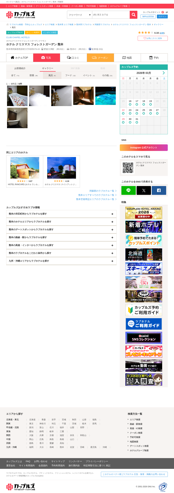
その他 (107, 75)
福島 (94, 419)
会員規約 (43, 465)
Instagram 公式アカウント (143, 147)
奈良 (72, 435)
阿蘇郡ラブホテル (102, 24)
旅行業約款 (74, 465)
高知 (62, 443)
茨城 (74, 423)
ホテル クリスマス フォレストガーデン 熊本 (132, 24)
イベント (89, 75)
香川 (42, 443)
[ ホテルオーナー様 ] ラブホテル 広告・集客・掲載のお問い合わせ (134, 474)
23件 (162, 33)
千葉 (64, 423)
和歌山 (83, 435)
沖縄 (105, 447)
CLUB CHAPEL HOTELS (17, 37)
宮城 (64, 419)
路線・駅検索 (26, 6)
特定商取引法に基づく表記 (96, 465)
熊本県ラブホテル (84, 24)
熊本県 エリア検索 (65, 24)
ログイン (162, 16)
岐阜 (52, 431)
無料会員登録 (148, 16)
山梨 (72, 427)
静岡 (42, 431)
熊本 (62, 447)
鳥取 (52, 439)
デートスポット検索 (44, 6)
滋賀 (62, 435)
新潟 (31, 427)
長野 (82, 427)
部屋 (34, 75)
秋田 (74, 419)
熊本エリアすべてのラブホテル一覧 (96, 195)
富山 (42, 427)
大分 (42, 447)
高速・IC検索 (62, 6)
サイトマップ (58, 461)
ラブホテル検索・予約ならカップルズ (25, 24)
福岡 (31, 447)
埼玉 (54, 423)
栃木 (84, 423)
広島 (42, 439)
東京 (31, 423)
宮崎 (82, 447)
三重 (62, 431)
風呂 (52, 75)
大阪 (31, 435)
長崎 (52, 447)
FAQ (28, 461)
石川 (52, 427)
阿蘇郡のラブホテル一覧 (102, 191)
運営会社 (10, 465)
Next (163, 73)
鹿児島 (93, 447)
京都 (52, 435)
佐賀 (72, 447)
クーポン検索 (77, 6)
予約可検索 (91, 6)
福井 (62, 427)
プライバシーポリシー (97, 461)
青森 (44, 419)
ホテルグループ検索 (118, 6)
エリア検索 (13, 6)
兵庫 (42, 435)
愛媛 (52, 443)
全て (15, 75)
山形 (84, 419)
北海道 (32, 419)
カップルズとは (14, 461)
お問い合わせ (40, 461)
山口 (72, 439)
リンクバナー (75, 461)
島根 (62, 439)
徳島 (31, 443)
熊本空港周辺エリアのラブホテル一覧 (95, 199)
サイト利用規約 (27, 465)
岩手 (54, 419)
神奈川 (43, 423)
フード (70, 75)
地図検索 (103, 6)
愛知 (31, 431)
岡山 (31, 439)
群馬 (94, 423)
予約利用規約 (58, 465)
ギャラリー (158, 24)
